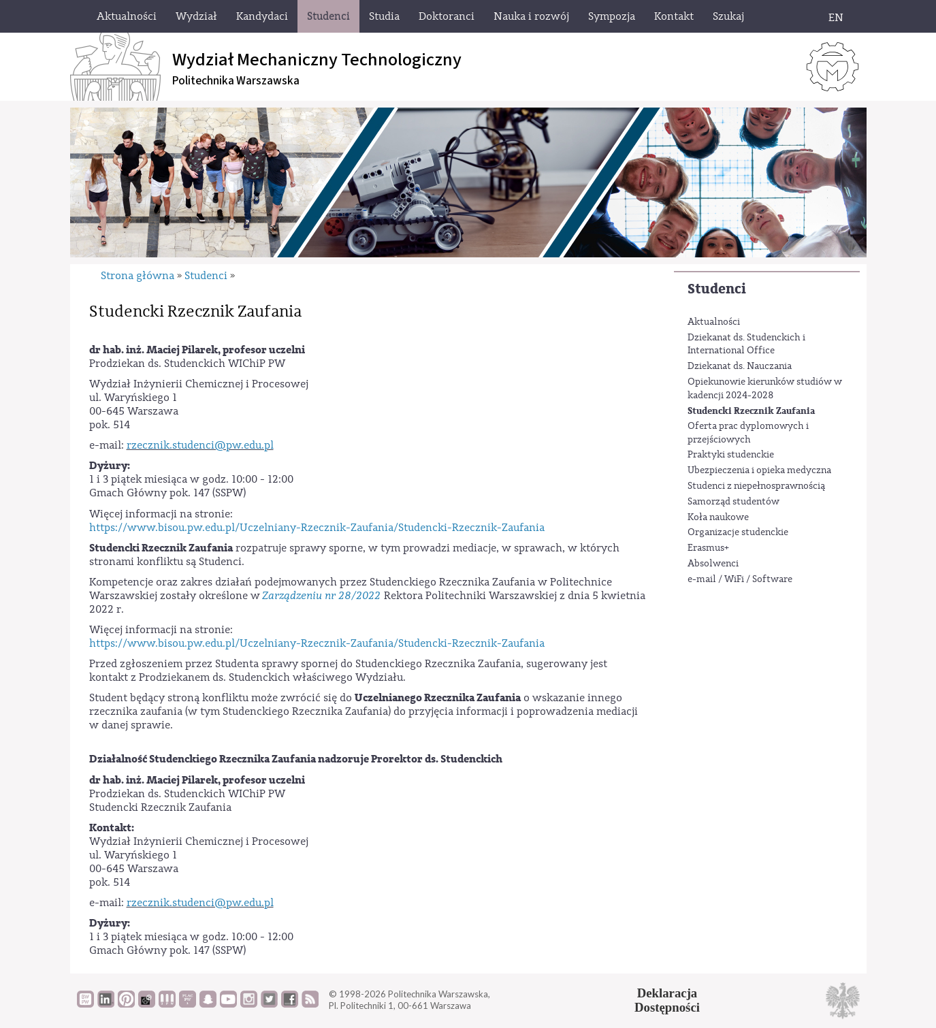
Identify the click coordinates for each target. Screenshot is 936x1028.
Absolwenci (713, 564)
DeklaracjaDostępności (667, 1000)
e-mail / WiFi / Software (740, 579)
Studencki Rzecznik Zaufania (751, 410)
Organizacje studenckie (738, 532)
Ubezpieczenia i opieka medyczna (759, 470)
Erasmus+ (708, 548)
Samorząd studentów (733, 502)
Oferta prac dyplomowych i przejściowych (748, 433)
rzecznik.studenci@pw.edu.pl (200, 445)
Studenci (717, 289)
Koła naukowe (718, 517)
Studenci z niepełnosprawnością (756, 486)
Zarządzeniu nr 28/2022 (322, 596)
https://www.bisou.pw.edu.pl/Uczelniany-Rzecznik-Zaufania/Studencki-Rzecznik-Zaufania (317, 527)
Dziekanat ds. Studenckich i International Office (746, 344)
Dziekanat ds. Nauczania (740, 366)
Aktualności (714, 322)
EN (835, 18)
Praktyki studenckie (731, 455)
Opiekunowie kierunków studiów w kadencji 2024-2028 (765, 389)
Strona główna (137, 276)
